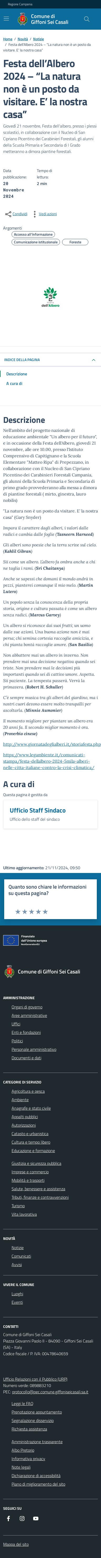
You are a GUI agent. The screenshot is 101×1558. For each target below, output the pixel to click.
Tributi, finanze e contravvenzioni (40, 1197)
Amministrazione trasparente (37, 1441)
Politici (17, 1041)
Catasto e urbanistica (30, 1133)
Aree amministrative (29, 1015)
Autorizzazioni (24, 1125)
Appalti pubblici (25, 1116)
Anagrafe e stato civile (31, 1108)
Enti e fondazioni (26, 1032)
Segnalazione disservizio (33, 1420)
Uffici (16, 1024)
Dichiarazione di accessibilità (36, 1475)
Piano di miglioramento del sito (38, 1484)
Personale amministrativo (34, 1049)
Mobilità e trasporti (28, 1180)
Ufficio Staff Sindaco (38, 810)
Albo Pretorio (23, 1450)
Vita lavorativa (24, 1214)
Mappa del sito (16, 1544)
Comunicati (21, 1256)
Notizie (18, 1247)
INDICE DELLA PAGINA (22, 359)
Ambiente (20, 1099)
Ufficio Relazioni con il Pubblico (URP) (35, 1379)
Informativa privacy (28, 1458)
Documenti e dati (26, 1058)
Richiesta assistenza (29, 1429)
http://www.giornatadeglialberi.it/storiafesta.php (52, 744)
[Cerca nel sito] (86, 19)
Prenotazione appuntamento (37, 1412)
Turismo (18, 1205)
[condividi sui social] (15, 214)
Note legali (21, 1467)
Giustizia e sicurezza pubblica (36, 1163)
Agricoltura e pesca (28, 1091)
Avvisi (17, 1264)
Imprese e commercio (30, 1172)
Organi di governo (27, 1007)
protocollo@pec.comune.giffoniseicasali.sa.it (50, 1392)
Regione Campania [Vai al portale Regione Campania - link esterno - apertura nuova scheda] (20, 4)
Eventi (17, 1302)
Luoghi (17, 1294)
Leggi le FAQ (22, 1403)
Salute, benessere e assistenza (38, 1189)
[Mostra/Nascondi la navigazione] (6, 18)
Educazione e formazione (33, 1150)
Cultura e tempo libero (31, 1142)
